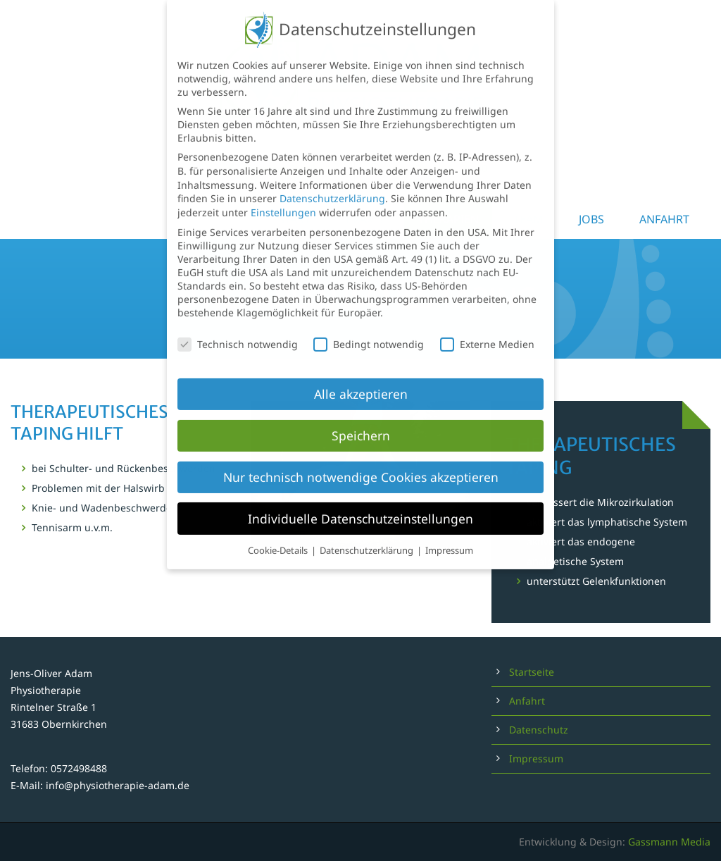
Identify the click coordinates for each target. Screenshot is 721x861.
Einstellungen (283, 190)
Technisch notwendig (237, 322)
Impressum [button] (449, 528)
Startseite (531, 672)
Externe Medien (487, 322)
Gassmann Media (669, 841)
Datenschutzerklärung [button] (367, 528)
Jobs (591, 219)
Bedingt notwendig (368, 322)
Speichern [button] (361, 413)
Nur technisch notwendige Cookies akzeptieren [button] (361, 455)
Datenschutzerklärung (332, 176)
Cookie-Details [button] (279, 528)
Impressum (536, 758)
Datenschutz (538, 729)
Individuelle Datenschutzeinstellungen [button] (360, 496)
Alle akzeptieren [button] (361, 372)
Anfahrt (664, 219)
